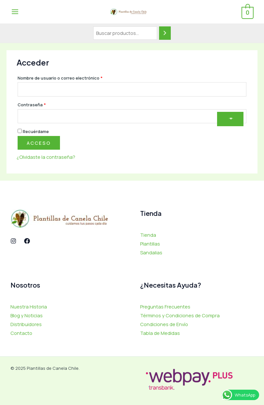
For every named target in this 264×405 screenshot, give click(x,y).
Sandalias (151, 252)
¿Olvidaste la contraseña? (46, 157)
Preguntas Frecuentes (165, 306)
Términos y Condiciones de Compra (180, 315)
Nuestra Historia (28, 306)
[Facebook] (27, 241)
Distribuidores (26, 324)
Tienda (148, 235)
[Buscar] (165, 32)
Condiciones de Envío (164, 324)
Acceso (39, 143)
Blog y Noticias (26, 315)
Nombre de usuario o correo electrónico (71, 77)
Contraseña (43, 104)
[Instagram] (13, 241)
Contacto (21, 333)
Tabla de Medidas (160, 333)
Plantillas (150, 243)
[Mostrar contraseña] (230, 119)
